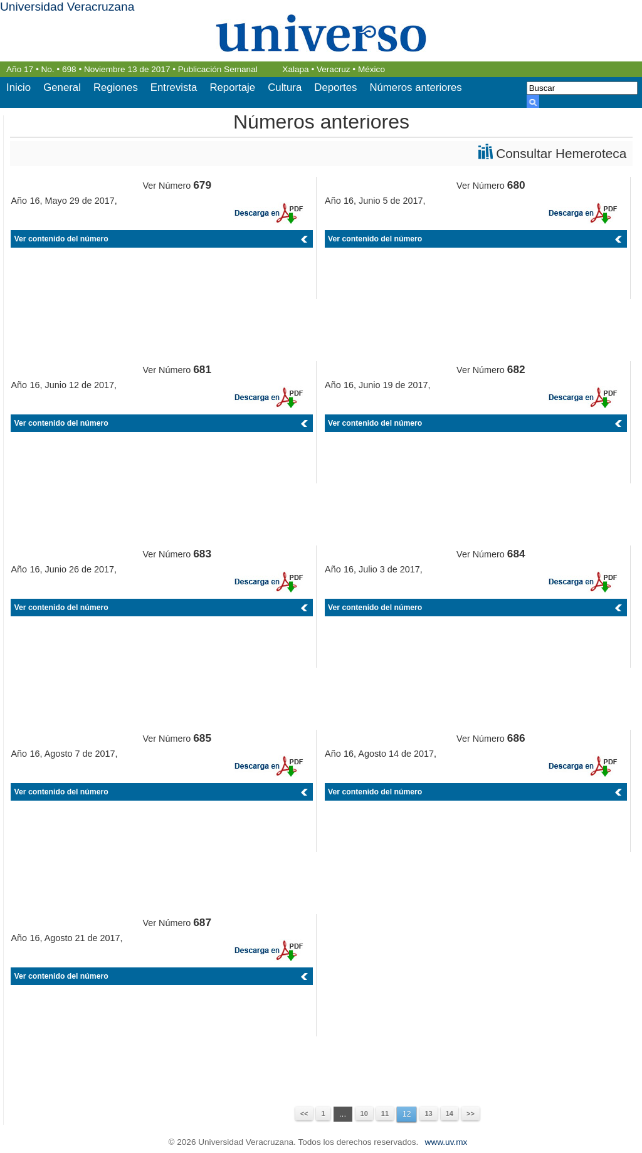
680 (516, 185)
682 (516, 369)
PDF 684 (582, 581)
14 (449, 1113)
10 (364, 1113)
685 (202, 738)
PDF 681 (268, 397)
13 (428, 1113)
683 (202, 553)
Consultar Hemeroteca (561, 153)
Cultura (285, 87)
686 (516, 738)
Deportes (335, 87)
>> (470, 1113)
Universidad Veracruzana (67, 6)
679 (202, 185)
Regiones (115, 87)
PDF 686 (582, 766)
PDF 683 (268, 581)
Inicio (18, 87)
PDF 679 (268, 213)
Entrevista (173, 87)
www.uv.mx (446, 1142)
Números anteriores (415, 87)
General (62, 87)
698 (69, 69)
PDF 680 (582, 213)
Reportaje (232, 87)
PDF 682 (582, 397)
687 (202, 922)
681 (202, 369)
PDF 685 (268, 766)
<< (304, 1113)
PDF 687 (268, 950)
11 (385, 1113)
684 (516, 553)
